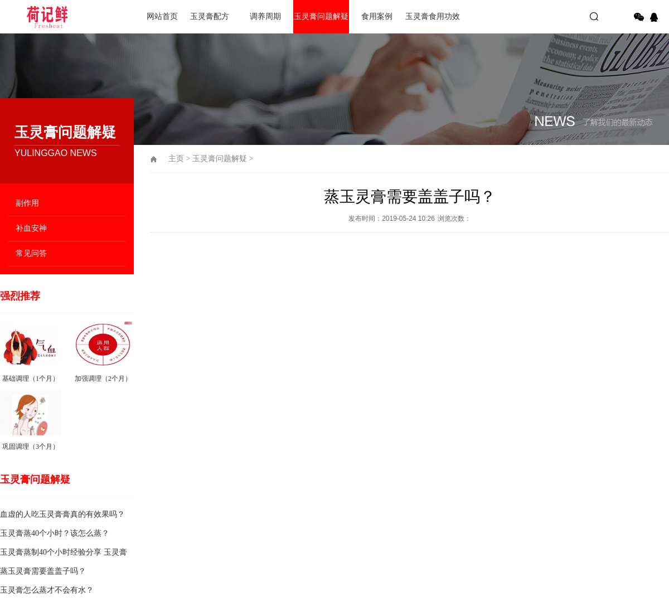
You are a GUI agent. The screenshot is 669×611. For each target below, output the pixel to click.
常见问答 (31, 253)
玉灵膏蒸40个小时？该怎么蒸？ (54, 533)
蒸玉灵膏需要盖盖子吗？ (43, 571)
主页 (176, 158)
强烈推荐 (20, 296)
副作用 (27, 203)
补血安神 (31, 228)
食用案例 (376, 16)
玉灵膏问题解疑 (321, 16)
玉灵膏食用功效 (432, 16)
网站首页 (162, 16)
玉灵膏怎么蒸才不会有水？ (47, 590)
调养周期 (265, 16)
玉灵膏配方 (209, 16)
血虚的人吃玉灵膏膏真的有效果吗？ (62, 514)
